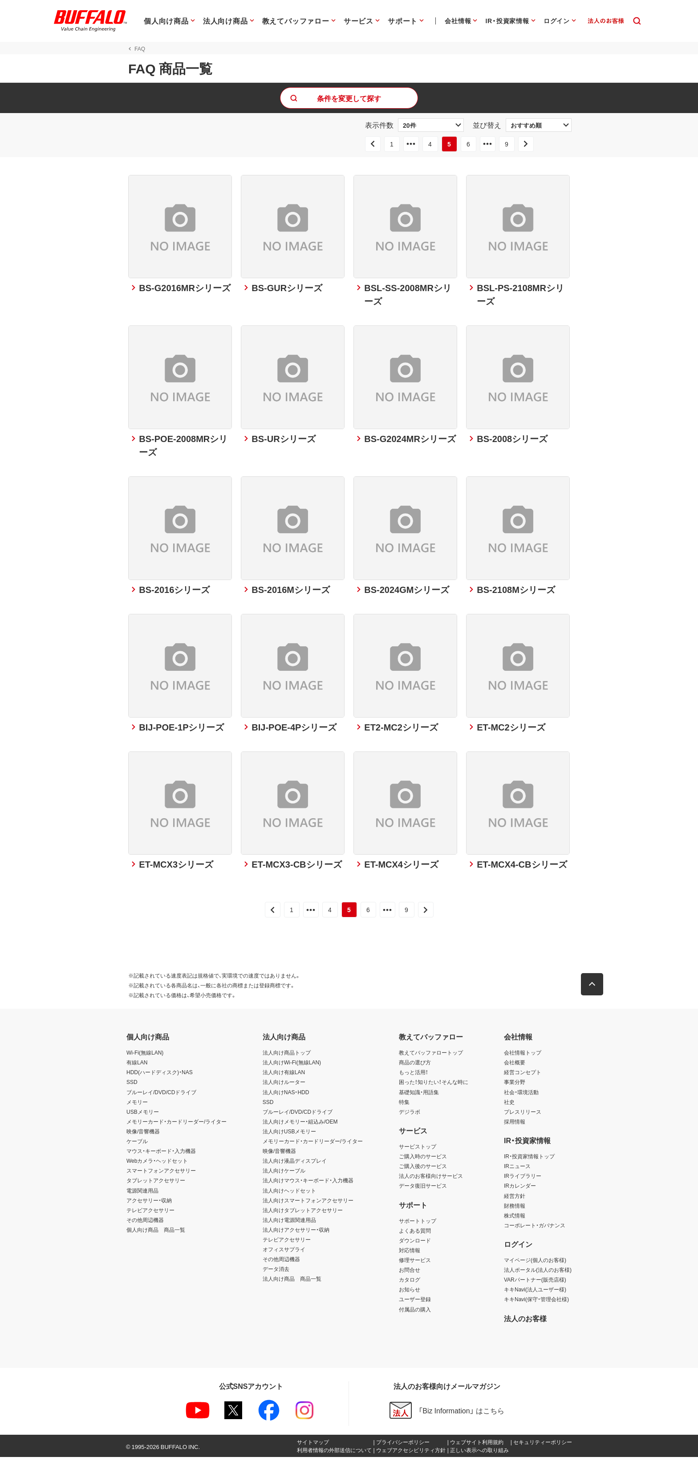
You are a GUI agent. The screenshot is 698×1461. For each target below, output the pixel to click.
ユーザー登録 (415, 1303)
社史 (509, 1106)
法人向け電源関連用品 (289, 1224)
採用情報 (514, 1125)
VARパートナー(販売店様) (535, 1284)
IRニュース (517, 1170)
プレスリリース (522, 1116)
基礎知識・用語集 (419, 1096)
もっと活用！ (413, 1076)
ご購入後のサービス (423, 1170)
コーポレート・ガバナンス (534, 1229)
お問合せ (409, 1274)
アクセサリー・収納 (149, 1204)
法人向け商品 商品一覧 (292, 1283)
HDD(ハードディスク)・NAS (159, 1076)
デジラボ (409, 1116)
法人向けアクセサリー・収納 (296, 1234)
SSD (132, 1086)
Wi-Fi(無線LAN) (144, 1056)
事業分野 (514, 1086)
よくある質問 (415, 1234)
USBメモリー (142, 1116)
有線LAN (136, 1067)
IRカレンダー (520, 1190)
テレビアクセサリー (150, 1214)
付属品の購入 (415, 1313)
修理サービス (415, 1264)
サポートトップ (417, 1225)
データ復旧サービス (423, 1190)
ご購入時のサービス (423, 1160)
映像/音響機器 (143, 1135)
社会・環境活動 (521, 1096)
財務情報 (514, 1209)
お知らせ (409, 1294)
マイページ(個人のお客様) (535, 1264)
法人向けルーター (284, 1086)
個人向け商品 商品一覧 (155, 1234)
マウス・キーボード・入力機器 (161, 1155)
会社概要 (514, 1067)
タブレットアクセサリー (155, 1185)
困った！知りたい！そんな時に (433, 1086)
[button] (594, 988)
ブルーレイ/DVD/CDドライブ (161, 1096)
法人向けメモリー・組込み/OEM (300, 1125)
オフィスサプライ (284, 1253)
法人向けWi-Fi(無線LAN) (292, 1067)
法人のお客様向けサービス (431, 1180)
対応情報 (409, 1254)
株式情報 (514, 1219)
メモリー (137, 1106)
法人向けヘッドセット (289, 1194)
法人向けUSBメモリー (290, 1135)
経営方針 (514, 1200)
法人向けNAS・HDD (286, 1096)
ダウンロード (415, 1244)
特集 (404, 1106)
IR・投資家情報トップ (529, 1160)
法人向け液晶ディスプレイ (295, 1165)
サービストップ (417, 1150)
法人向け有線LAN (284, 1076)
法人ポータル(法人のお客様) (538, 1274)
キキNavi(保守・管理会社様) (536, 1303)
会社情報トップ (522, 1056)
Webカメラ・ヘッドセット (157, 1165)
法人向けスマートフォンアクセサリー (308, 1204)
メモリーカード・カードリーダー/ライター (176, 1125)
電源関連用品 (142, 1194)
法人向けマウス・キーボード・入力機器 (308, 1185)
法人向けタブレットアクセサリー (303, 1214)
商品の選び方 (415, 1067)
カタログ (409, 1284)
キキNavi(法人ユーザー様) (535, 1294)
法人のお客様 (525, 1322)
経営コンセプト (522, 1076)
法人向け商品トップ (287, 1056)
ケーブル (137, 1145)
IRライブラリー (522, 1180)
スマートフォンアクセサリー (161, 1175)
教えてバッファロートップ (431, 1056)
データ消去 (276, 1273)
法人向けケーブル (284, 1175)
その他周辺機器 (145, 1224)
